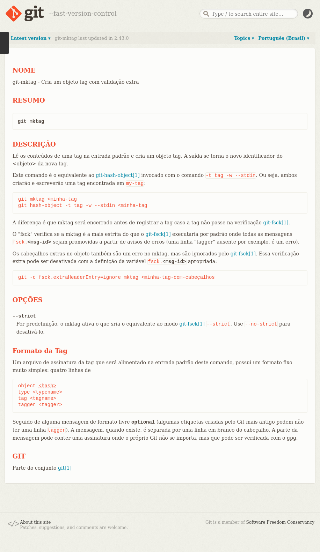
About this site (35, 522)
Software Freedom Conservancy (280, 522)
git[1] (65, 468)
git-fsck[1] (276, 222)
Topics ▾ (244, 38)
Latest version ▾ (31, 38)
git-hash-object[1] (117, 175)
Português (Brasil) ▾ (283, 38)
